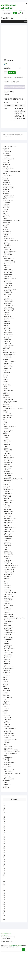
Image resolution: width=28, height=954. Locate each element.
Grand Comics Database (16, 945)
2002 (4, 877)
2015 (4, 901)
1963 (4, 807)
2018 (4, 906)
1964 (4, 809)
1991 (4, 857)
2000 (4, 874)
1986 (4, 848)
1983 (4, 843)
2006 (4, 884)
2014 (4, 899)
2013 (4, 897)
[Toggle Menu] (25, 21)
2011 (4, 894)
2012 (4, 895)
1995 (4, 865)
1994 (4, 863)
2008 (4, 888)
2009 (4, 890)
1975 (4, 828)
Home (4, 134)
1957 (4, 803)
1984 (4, 845)
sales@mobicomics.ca (6, 933)
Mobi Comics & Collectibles (8, 6)
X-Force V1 (16, 82)
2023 (4, 915)
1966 (4, 812)
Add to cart (11, 72)
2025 (4, 919)
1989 (4, 854)
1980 (4, 837)
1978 (4, 834)
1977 (4, 832)
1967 (4, 814)
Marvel (11, 77)
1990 (4, 856)
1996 (4, 866)
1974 (4, 827)
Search (15, 13)
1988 (4, 852)
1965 (4, 810)
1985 (4, 847)
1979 (4, 836)
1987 (4, 850)
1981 (4, 839)
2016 (4, 903)
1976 (4, 830)
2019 (4, 908)
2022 (4, 913)
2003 (4, 879)
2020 (4, 910)
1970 (4, 819)
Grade (6, 68)
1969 (4, 818)
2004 (4, 881)
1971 (4, 821)
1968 (4, 816)
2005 (4, 883)
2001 (4, 875)
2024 (4, 917)
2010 (4, 892)
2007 (4, 886)
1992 (8, 82)
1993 (4, 861)
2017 (4, 904)
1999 (4, 872)
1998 (4, 870)
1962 (4, 805)
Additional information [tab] (18, 87)
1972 (4, 823)
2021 (4, 912)
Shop (7, 134)
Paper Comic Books (18, 77)
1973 (4, 825)
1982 (4, 841)
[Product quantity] (6, 72)
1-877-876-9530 (4, 935)
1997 (4, 868)
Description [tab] (8, 87)
